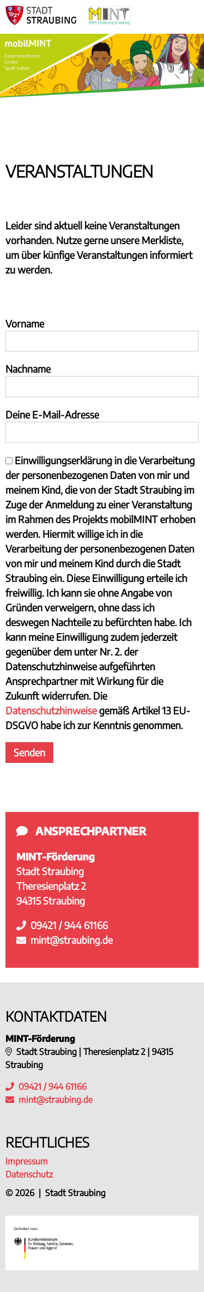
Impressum (26, 1161)
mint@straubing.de (64, 939)
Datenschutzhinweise (51, 710)
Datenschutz (29, 1174)
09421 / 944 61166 (62, 925)
